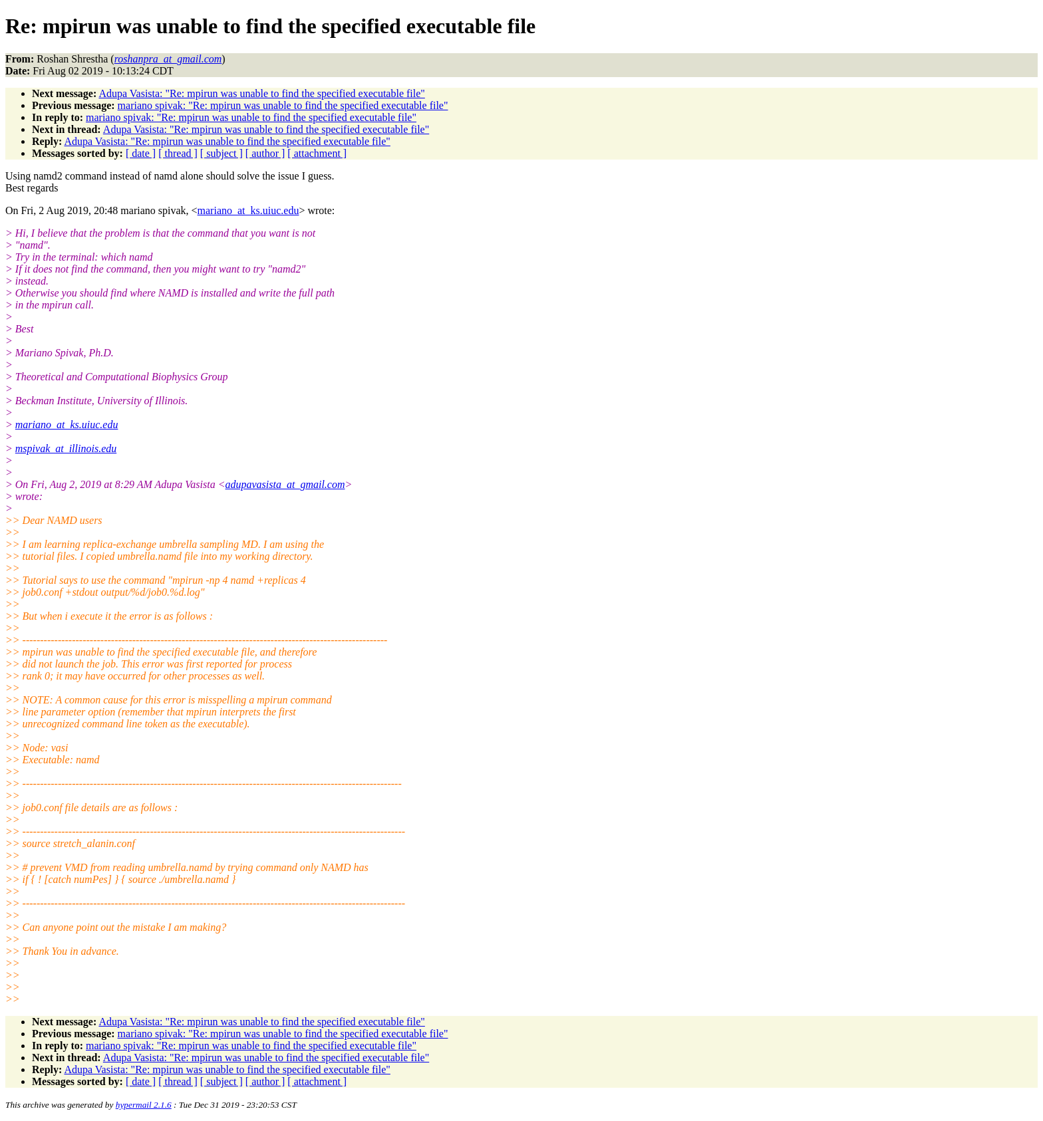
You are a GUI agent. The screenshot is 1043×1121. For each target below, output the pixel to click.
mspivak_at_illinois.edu (65, 448)
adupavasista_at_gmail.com (285, 484)
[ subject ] (221, 153)
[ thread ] (178, 153)
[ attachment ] (317, 153)
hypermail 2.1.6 (144, 1105)
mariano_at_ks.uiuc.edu (248, 210)
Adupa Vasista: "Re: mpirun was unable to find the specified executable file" (261, 93)
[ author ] (265, 153)
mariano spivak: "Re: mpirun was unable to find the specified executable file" (283, 105)
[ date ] (141, 153)
